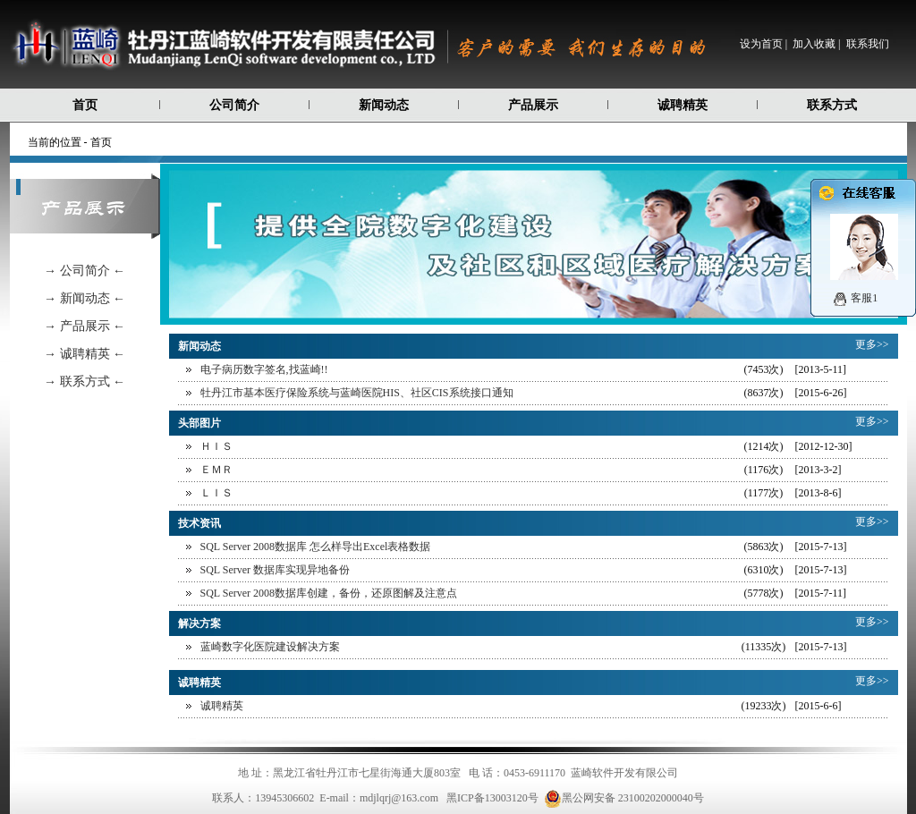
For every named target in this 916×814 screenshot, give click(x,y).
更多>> (872, 344)
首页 (85, 105)
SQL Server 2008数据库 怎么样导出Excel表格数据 (315, 546)
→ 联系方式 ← (84, 381)
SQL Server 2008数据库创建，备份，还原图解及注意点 (329, 593)
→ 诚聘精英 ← (84, 353)
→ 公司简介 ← (84, 270)
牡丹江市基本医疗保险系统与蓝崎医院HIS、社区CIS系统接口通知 (356, 392)
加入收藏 (814, 44)
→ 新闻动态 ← (84, 298)
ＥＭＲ (216, 469)
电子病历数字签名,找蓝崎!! (264, 369)
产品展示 (533, 105)
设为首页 (761, 44)
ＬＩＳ (216, 493)
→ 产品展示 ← (84, 326)
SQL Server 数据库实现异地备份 (275, 570)
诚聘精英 (682, 105)
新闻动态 (384, 105)
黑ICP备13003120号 (492, 798)
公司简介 (234, 105)
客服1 (864, 298)
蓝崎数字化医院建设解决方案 (270, 646)
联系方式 (832, 105)
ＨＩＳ (216, 446)
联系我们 (867, 44)
